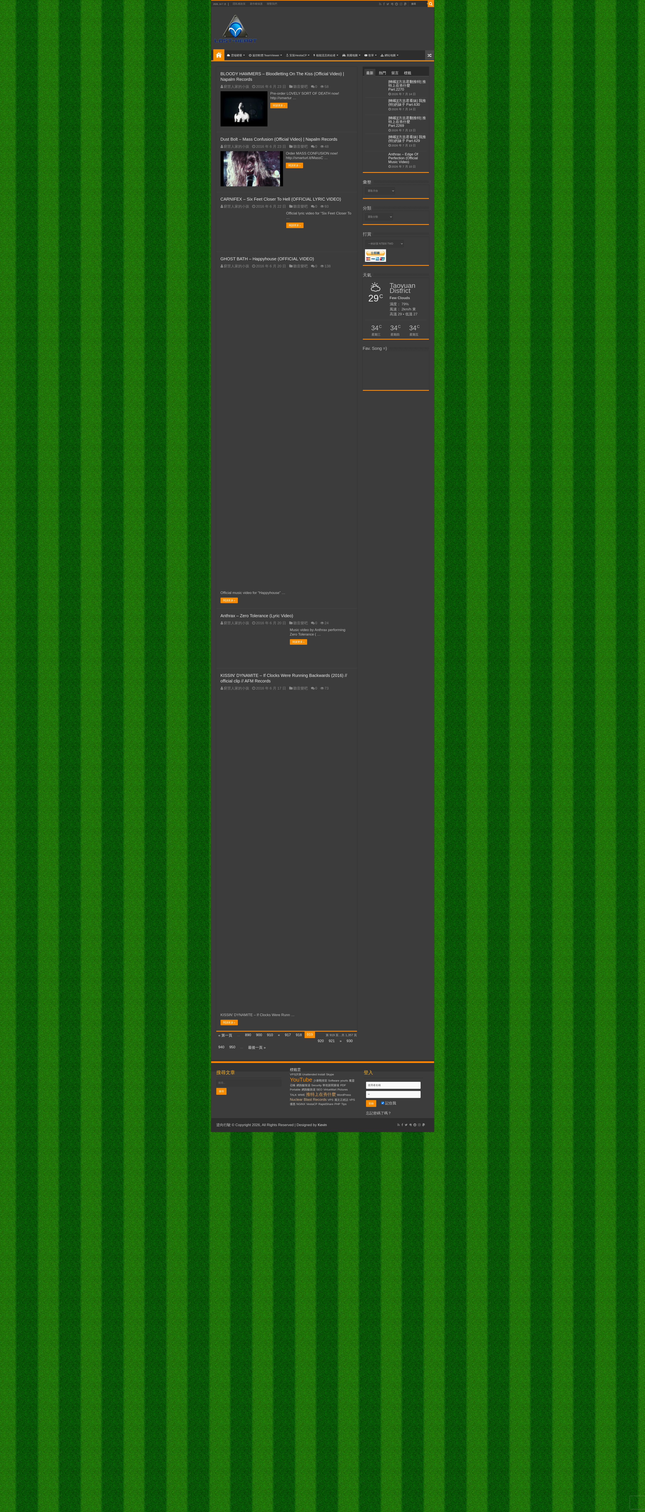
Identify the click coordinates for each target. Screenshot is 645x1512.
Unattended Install (313, 1074)
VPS (330, 1099)
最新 (369, 73)
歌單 (369, 55)
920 (321, 1040)
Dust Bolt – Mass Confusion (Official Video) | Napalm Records (279, 139)
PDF (343, 1084)
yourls (344, 1080)
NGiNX (300, 1103)
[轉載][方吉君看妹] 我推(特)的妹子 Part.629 (407, 139)
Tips (344, 1103)
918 (299, 1035)
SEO (319, 1089)
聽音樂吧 (300, 87)
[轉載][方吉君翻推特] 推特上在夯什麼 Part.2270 (407, 85)
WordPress (344, 1094)
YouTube (301, 1079)
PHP (337, 1103)
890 (248, 1035)
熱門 (382, 73)
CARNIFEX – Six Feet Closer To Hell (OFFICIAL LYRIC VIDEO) (281, 198)
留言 (395, 73)
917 (288, 1035)
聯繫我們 (272, 3)
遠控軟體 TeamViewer (264, 55)
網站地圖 (388, 55)
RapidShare (325, 1103)
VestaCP (311, 1103)
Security (316, 1084)
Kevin (322, 1124)
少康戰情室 (320, 1080)
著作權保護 (256, 3)
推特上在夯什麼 (321, 1094)
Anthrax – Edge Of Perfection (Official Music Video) (403, 158)
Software (333, 1080)
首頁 (218, 54)
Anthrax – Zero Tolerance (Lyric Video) (257, 615)
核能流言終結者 (325, 55)
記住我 (388, 1103)
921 (332, 1040)
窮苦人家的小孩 (236, 87)
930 (350, 1040)
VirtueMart (329, 1089)
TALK (293, 1094)
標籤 (407, 73)
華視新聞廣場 (330, 1084)
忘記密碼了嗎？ (378, 1113)
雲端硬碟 (234, 55)
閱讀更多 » (279, 105)
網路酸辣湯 (303, 1084)
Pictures (342, 1089)
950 (232, 1047)
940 (221, 1047)
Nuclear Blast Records (308, 1099)
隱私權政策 (239, 3)
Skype (330, 1074)
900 (259, 1035)
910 (270, 1035)
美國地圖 (350, 55)
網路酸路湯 (308, 1089)
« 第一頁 (225, 1035)
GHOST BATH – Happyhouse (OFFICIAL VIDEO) (267, 258)
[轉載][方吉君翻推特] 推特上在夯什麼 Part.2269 (407, 122)
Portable (295, 1089)
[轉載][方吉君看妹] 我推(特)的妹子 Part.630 (407, 103)
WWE (301, 1094)
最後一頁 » (257, 1047)
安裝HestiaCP (296, 55)
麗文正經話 (341, 1099)
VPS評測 (295, 1074)
